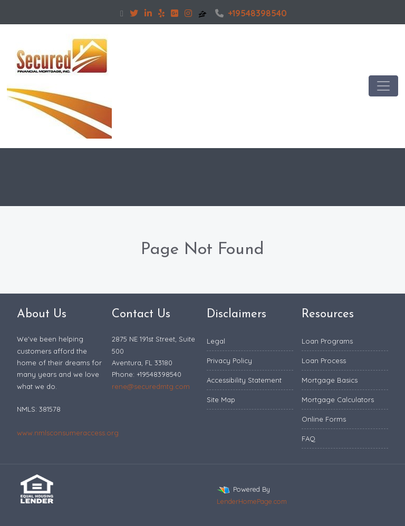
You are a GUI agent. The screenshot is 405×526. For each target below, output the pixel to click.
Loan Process (324, 360)
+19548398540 (251, 13)
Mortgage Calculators (338, 399)
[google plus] (174, 13)
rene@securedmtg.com (151, 386)
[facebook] (121, 13)
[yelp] (161, 13)
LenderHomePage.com (252, 501)
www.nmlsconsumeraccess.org (68, 432)
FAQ (308, 438)
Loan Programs (327, 341)
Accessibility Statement (244, 380)
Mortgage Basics (330, 380)
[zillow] (203, 13)
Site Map (221, 399)
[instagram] (188, 13)
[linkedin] (148, 13)
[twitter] (134, 13)
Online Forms (324, 419)
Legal (216, 341)
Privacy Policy (229, 360)
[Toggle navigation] (383, 85)
